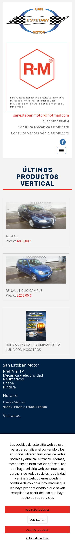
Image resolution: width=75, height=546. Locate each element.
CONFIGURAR (37, 519)
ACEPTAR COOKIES (37, 530)
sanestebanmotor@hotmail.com (41, 115)
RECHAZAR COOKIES (37, 509)
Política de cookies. (37, 538)
